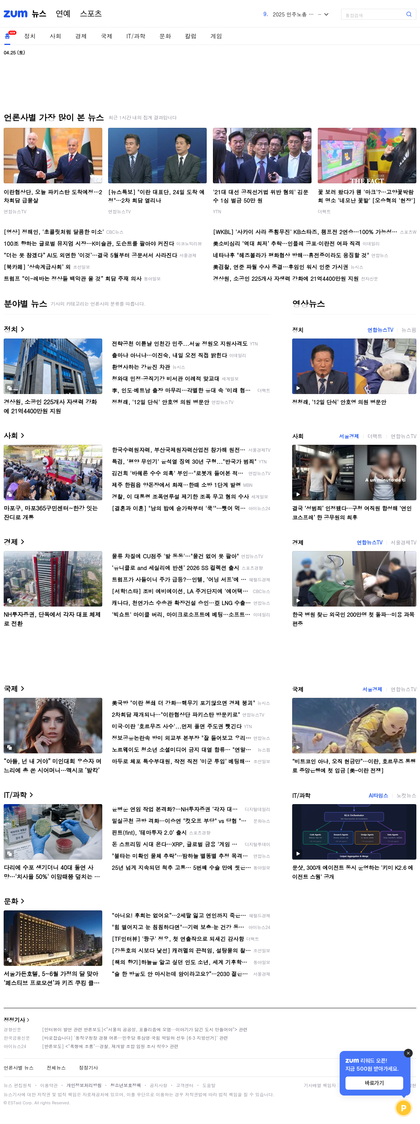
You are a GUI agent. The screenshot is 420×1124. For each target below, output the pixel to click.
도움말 (208, 1085)
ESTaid (14, 1102)
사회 (55, 36)
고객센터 (185, 1085)
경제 (81, 36)
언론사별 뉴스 (19, 1067)
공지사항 (158, 1085)
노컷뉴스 (406, 795)
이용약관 (49, 1085)
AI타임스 (378, 795)
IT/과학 (135, 36)
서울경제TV (403, 542)
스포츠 (91, 14)
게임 (216, 36)
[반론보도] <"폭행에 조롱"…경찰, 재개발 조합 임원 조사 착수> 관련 (110, 1046)
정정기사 (14, 1020)
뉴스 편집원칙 (17, 1085)
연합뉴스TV (15, 211)
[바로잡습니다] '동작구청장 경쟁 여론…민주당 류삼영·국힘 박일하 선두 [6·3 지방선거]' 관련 (135, 1038)
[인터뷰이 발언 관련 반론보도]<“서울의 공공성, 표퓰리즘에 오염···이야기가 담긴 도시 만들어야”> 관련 (145, 1029)
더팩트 (324, 211)
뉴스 (39, 14)
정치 (30, 36)
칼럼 (190, 36)
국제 (106, 36)
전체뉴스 (56, 1067)
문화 (165, 36)
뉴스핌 (408, 329)
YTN (217, 211)
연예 (63, 14)
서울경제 (349, 436)
